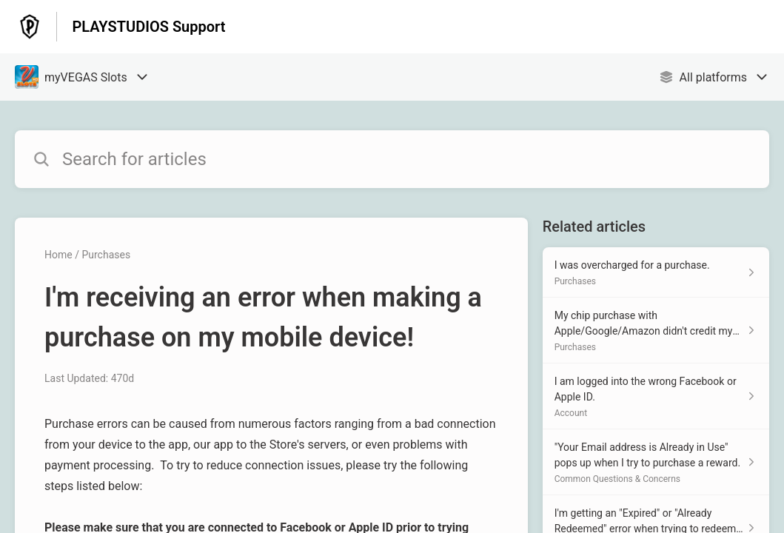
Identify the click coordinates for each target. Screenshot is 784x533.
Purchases (105, 255)
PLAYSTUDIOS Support (148, 27)
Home (58, 255)
